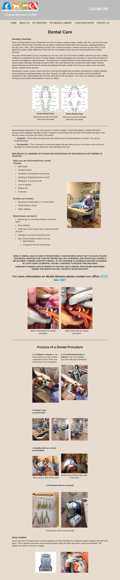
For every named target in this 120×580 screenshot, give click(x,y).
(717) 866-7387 (98, 8)
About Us (24, 23)
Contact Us (103, 23)
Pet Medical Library (61, 23)
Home (14, 23)
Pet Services (39, 23)
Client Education (84, 23)
